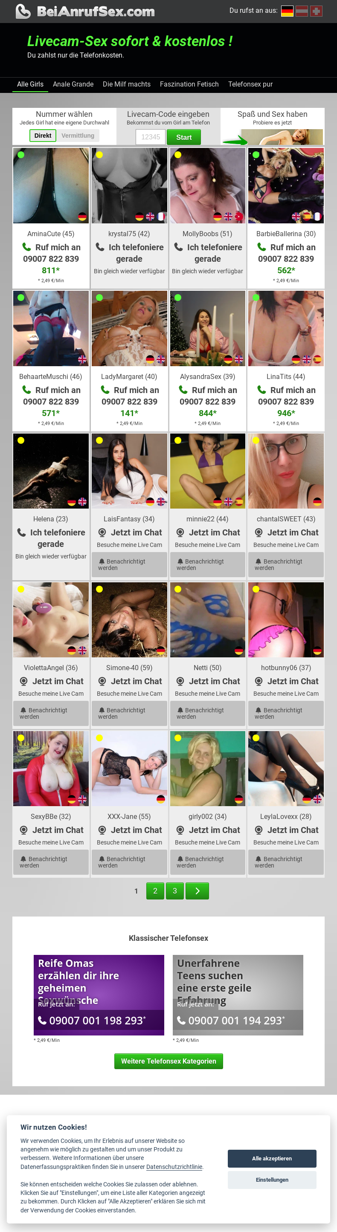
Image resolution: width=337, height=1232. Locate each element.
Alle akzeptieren (272, 1158)
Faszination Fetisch (189, 84)
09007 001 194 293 (231, 1020)
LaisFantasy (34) (129, 519)
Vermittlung (77, 135)
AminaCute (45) (51, 234)
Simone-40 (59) (129, 668)
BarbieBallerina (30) (286, 234)
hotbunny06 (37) (286, 668)
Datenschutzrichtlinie (174, 1166)
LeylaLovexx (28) (286, 817)
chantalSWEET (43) (286, 519)
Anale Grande (73, 84)
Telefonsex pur (250, 84)
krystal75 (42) (129, 234)
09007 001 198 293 (92, 1020)
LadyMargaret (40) (129, 377)
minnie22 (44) (207, 519)
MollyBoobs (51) (207, 234)
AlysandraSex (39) (207, 377)
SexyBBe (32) (51, 817)
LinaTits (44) (286, 377)
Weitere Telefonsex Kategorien (168, 1061)
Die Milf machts (127, 84)
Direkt (43, 135)
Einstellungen (272, 1180)
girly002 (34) (208, 817)
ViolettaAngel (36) (51, 668)
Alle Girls (30, 84)
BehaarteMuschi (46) (50, 377)
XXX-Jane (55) (129, 817)
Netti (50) (208, 668)
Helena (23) (50, 519)
